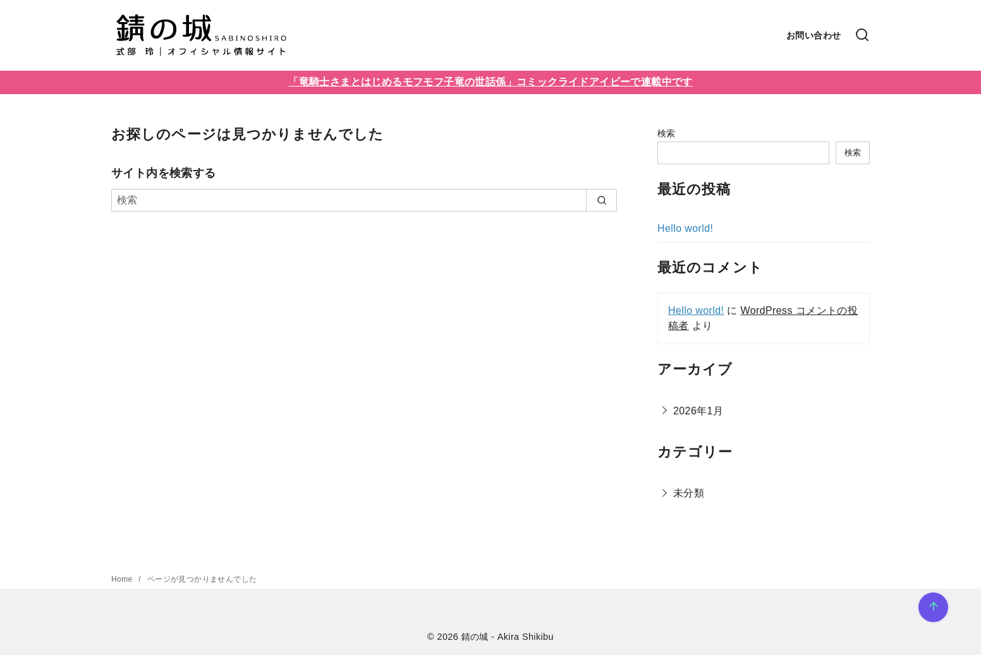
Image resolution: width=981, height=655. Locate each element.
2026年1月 (698, 411)
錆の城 (475, 637)
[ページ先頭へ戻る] (933, 607)
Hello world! (685, 228)
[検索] (862, 36)
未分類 (688, 493)
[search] (601, 200)
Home (123, 579)
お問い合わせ (813, 35)
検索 (666, 133)
